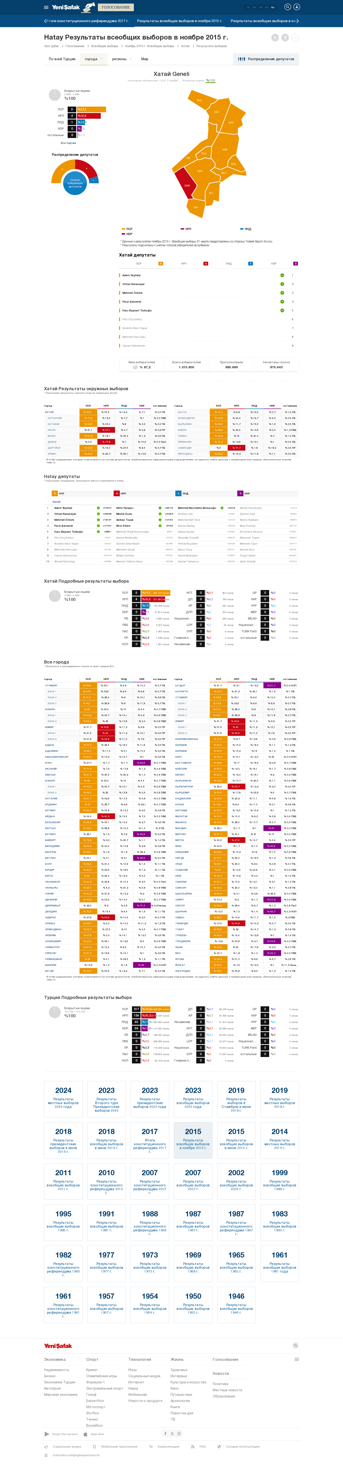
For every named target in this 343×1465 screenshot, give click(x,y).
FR (266, 7)
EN (254, 7)
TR (248, 7)
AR (260, 7)
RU (273, 7)
